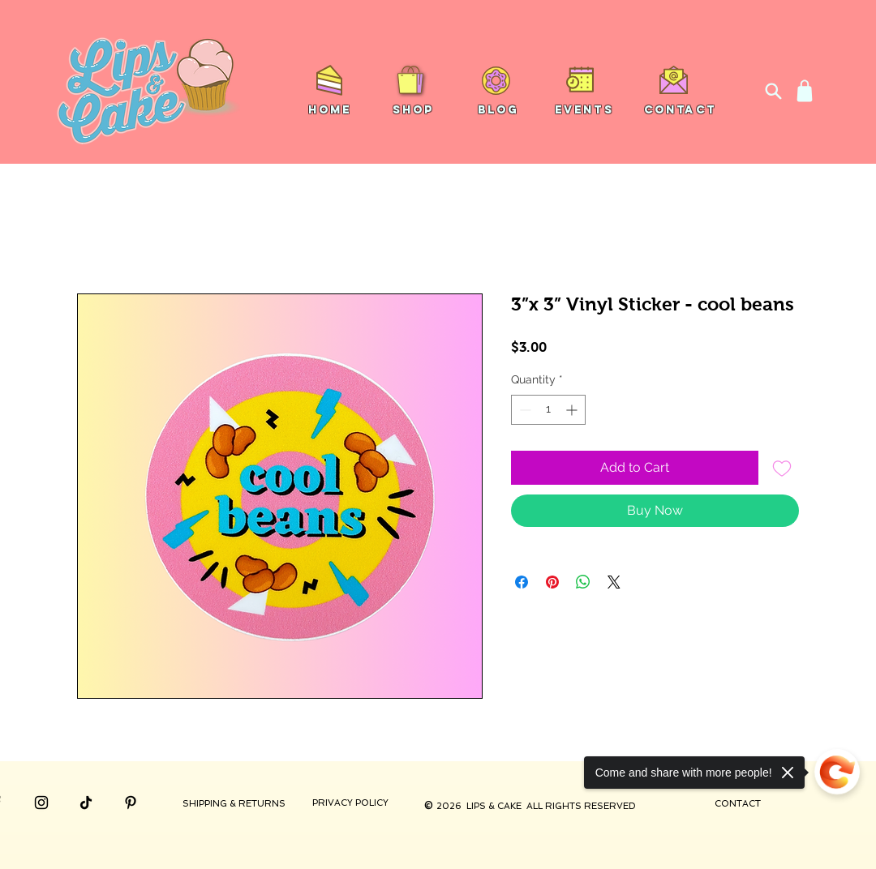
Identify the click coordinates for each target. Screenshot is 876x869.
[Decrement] (523, 410)
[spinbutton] (548, 410)
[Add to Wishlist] (782, 468)
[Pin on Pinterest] (552, 582)
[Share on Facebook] (521, 582)
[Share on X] (614, 582)
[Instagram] (41, 802)
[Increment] (573, 410)
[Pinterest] (131, 802)
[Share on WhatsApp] (583, 582)
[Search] (773, 91)
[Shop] (804, 91)
